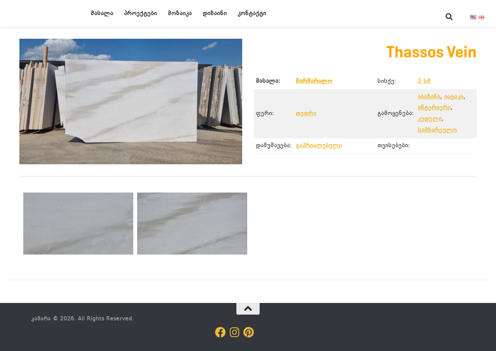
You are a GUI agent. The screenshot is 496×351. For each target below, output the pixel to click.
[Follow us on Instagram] (234, 332)
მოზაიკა (180, 13)
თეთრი (306, 113)
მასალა (102, 13)
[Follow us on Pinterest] (248, 332)
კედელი (430, 119)
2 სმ (424, 81)
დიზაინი (215, 13)
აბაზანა (429, 97)
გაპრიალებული (319, 146)
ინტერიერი (434, 108)
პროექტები (140, 13)
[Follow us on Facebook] (220, 332)
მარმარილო (314, 81)
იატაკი (453, 97)
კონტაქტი (252, 13)
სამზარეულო (437, 130)
